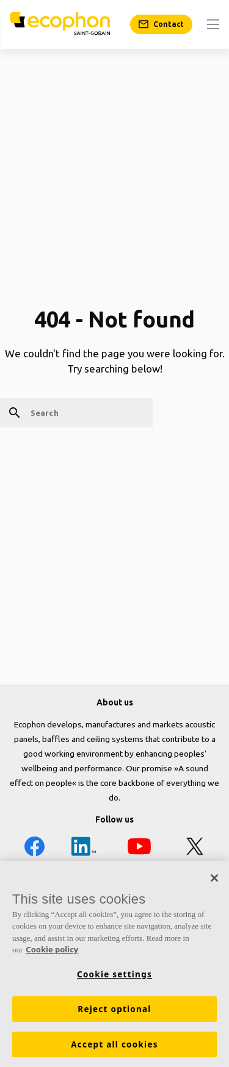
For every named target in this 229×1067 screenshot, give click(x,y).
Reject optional (114, 1009)
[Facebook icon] (34, 848)
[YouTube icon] (139, 848)
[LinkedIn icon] (83, 848)
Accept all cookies (114, 1044)
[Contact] (161, 24)
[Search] (76, 412)
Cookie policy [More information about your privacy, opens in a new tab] (52, 949)
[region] (114, 964)
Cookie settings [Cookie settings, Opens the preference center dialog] (114, 974)
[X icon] (195, 848)
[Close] (214, 878)
